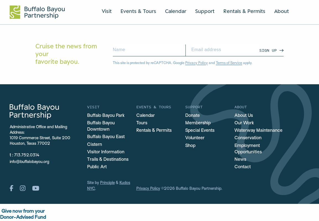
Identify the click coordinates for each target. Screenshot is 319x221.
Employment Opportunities (248, 149)
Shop (190, 146)
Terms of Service (229, 63)
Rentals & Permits (244, 11)
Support (205, 11)
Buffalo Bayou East (106, 137)
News (240, 159)
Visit (107, 11)
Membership (198, 123)
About (281, 11)
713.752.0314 (26, 155)
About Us (243, 116)
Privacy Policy (196, 63)
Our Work (244, 123)
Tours (141, 123)
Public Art (97, 167)
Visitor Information (105, 152)
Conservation (248, 138)
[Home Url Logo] (37, 12)
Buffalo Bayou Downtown (101, 126)
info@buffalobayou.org (29, 162)
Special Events (200, 130)
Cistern (94, 145)
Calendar (175, 11)
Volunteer (195, 138)
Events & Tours (138, 11)
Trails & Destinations (108, 159)
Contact (242, 167)
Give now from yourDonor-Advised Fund (23, 214)
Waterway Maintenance (258, 130)
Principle (107, 183)
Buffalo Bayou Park (106, 116)
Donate (192, 116)
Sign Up (268, 50)
